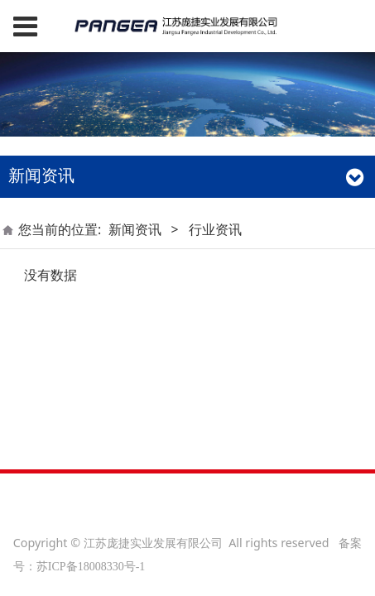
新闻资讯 (134, 229)
